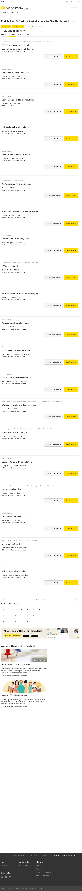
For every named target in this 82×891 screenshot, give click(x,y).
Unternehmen (40, 869)
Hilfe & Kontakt (24, 866)
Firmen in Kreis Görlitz (17, 855)
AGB (2, 888)
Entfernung (12, 34)
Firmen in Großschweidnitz (39, 855)
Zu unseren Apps (6, 866)
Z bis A (27, 34)
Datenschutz (10, 888)
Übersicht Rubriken (42, 875)
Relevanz (4, 34)
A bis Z (20, 34)
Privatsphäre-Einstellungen (34, 888)
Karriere (39, 866)
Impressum (20, 888)
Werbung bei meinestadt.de (45, 872)
